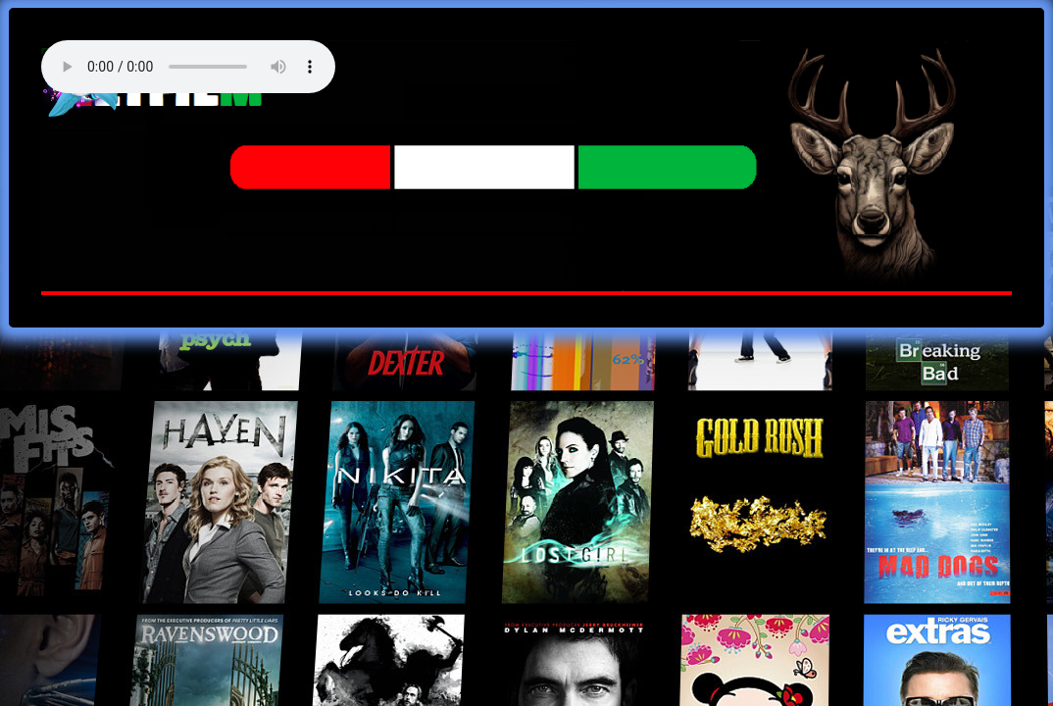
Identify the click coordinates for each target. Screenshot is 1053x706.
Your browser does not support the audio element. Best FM (188, 66)
